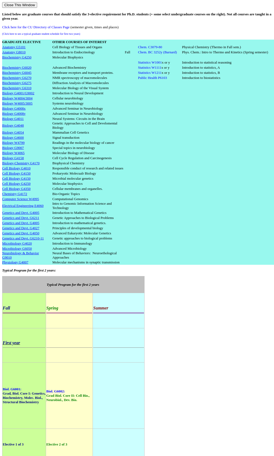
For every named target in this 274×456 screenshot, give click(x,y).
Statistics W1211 (150, 73)
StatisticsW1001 (150, 62)
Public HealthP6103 (152, 78)
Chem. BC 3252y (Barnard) (157, 52)
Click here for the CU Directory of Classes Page (36, 27)
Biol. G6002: (55, 391)
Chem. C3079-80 (150, 47)
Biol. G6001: (12, 389)
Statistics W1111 (149, 67)
